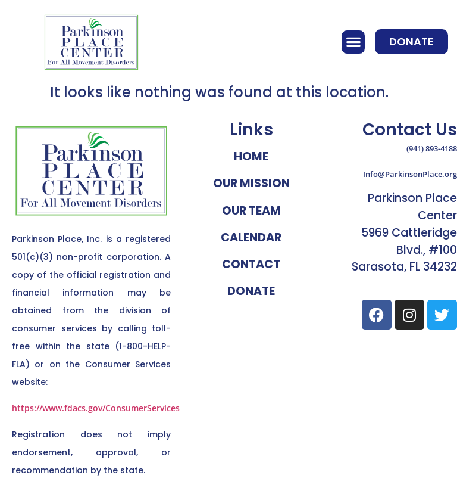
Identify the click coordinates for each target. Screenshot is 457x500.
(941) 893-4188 (431, 148)
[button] (353, 42)
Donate (251, 291)
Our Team (251, 211)
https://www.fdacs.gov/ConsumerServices (96, 408)
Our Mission (251, 183)
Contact (251, 264)
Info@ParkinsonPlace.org (410, 174)
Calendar (251, 237)
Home (251, 156)
